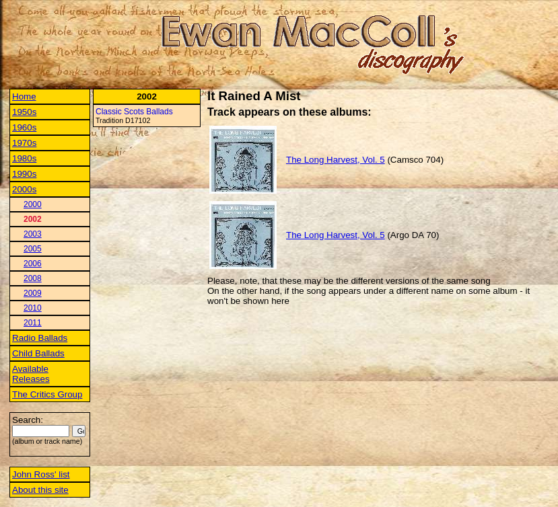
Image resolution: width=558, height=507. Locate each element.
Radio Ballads (39, 338)
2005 (33, 249)
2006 (33, 263)
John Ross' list (41, 474)
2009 (33, 293)
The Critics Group (47, 394)
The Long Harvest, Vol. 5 (335, 160)
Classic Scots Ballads (134, 111)
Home (24, 96)
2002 (33, 219)
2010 (33, 308)
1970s (24, 143)
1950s (24, 112)
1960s (24, 127)
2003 (33, 234)
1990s (24, 174)
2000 (33, 204)
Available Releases (31, 374)
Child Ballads (38, 353)
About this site (40, 490)
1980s (24, 158)
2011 (33, 322)
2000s (24, 189)
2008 (33, 278)
